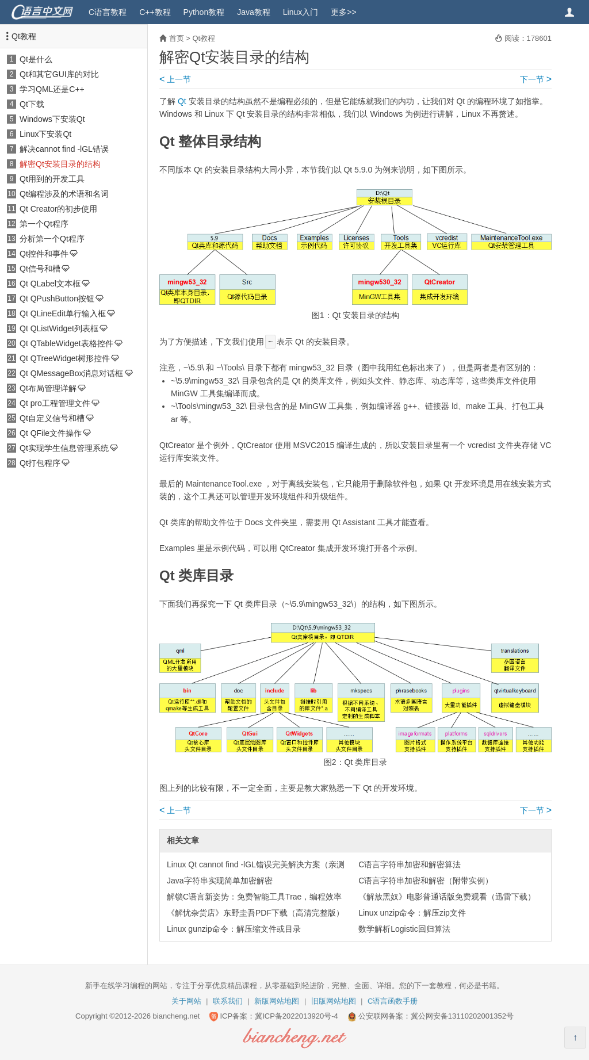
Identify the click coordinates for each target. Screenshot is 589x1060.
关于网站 (186, 1001)
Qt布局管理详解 (48, 388)
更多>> (343, 12)
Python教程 (204, 12)
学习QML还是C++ (52, 89)
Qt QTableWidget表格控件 (66, 343)
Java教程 (253, 12)
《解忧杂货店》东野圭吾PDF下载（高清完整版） (255, 912)
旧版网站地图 (333, 1001)
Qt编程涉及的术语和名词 (64, 193)
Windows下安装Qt (52, 119)
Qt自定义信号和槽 (52, 418)
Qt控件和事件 (44, 253)
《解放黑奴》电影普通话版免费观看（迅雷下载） (447, 896)
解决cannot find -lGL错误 (64, 149)
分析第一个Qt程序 (52, 238)
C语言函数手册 (393, 1001)
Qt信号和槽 (40, 268)
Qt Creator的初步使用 (58, 208)
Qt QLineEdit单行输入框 (63, 313)
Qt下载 (32, 104)
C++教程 (154, 12)
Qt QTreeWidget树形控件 (65, 358)
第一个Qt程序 (44, 223)
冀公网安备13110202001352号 (462, 1016)
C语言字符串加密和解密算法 (409, 864)
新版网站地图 (276, 1001)
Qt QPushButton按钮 (57, 298)
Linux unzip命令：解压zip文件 (412, 912)
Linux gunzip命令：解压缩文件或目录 (234, 928)
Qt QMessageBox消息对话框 (72, 373)
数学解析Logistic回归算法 (404, 928)
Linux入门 (300, 12)
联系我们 (228, 1001)
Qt (182, 101)
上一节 (175, 79)
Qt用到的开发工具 (52, 178)
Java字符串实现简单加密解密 (220, 880)
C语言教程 (108, 12)
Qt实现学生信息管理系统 (64, 448)
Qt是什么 (36, 59)
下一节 (536, 79)
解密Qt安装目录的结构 (60, 164)
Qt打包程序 (40, 463)
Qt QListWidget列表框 (59, 328)
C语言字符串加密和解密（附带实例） (425, 880)
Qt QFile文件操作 (51, 433)
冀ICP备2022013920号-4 (296, 1016)
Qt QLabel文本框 (50, 283)
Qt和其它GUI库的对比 (59, 74)
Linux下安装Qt (45, 134)
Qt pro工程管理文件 (55, 403)
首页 (176, 38)
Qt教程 (24, 36)
